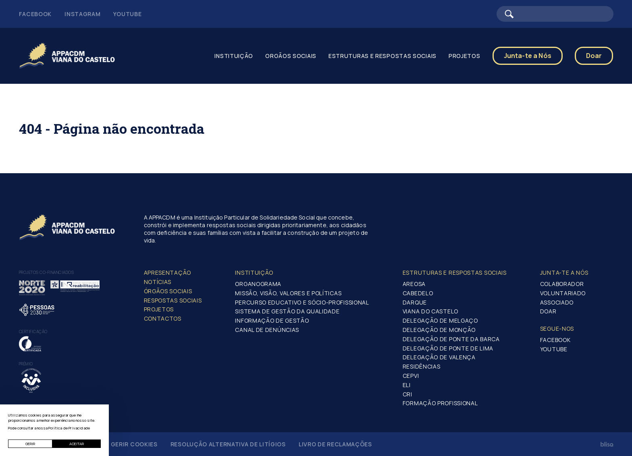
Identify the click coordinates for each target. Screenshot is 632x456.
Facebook (35, 14)
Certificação (33, 331)
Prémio (26, 364)
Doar (594, 55)
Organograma (258, 284)
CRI (407, 394)
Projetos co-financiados (46, 272)
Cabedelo (418, 293)
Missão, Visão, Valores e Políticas (288, 293)
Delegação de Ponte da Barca (451, 339)
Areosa (414, 284)
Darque (415, 302)
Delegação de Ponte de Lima (448, 348)
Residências (422, 366)
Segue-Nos (557, 328)
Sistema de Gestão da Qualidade (287, 311)
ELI (407, 385)
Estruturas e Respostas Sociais (382, 56)
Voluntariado (563, 293)
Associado (557, 302)
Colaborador (562, 284)
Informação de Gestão (272, 320)
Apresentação (167, 272)
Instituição (233, 56)
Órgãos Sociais (168, 291)
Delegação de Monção (439, 330)
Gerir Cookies (134, 444)
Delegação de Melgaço (440, 320)
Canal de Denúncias (267, 330)
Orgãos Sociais (290, 56)
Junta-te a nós (564, 272)
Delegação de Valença (439, 357)
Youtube (127, 14)
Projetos (464, 56)
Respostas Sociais (173, 300)
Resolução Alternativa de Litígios (228, 444)
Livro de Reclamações (335, 444)
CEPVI (411, 375)
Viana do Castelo (430, 311)
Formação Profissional (440, 403)
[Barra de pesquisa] (555, 14)
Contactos (162, 318)
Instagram (82, 14)
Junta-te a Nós (527, 55)
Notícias (158, 282)
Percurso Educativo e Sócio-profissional (302, 302)
